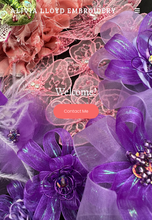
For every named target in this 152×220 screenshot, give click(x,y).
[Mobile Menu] (137, 10)
